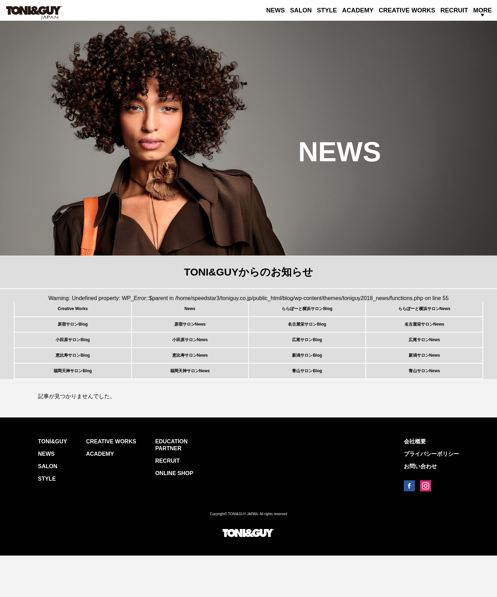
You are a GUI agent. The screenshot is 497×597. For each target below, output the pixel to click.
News (190, 313)
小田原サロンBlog (73, 360)
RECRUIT (454, 10)
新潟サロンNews (424, 384)
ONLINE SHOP (174, 515)
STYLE (327, 10)
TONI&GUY (52, 483)
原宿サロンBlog (73, 336)
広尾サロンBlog (307, 360)
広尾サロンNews (424, 360)
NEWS (275, 10)
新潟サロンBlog (307, 384)
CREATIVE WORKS (407, 10)
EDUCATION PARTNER (171, 486)
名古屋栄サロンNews (424, 336)
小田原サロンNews (190, 360)
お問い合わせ (420, 508)
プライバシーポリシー (431, 495)
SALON (301, 10)
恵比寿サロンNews (190, 384)
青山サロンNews (424, 408)
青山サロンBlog (307, 408)
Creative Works (73, 313)
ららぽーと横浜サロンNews (424, 313)
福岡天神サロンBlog (73, 408)
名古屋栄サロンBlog (307, 336)
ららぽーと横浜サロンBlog (307, 313)
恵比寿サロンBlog (73, 384)
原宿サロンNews (190, 336)
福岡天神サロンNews (190, 408)
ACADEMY (357, 10)
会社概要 (415, 483)
